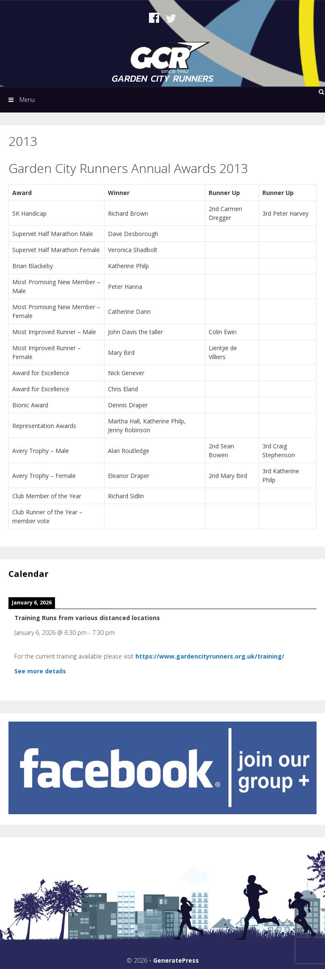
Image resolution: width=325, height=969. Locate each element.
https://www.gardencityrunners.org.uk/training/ (209, 656)
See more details (40, 671)
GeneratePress (176, 960)
